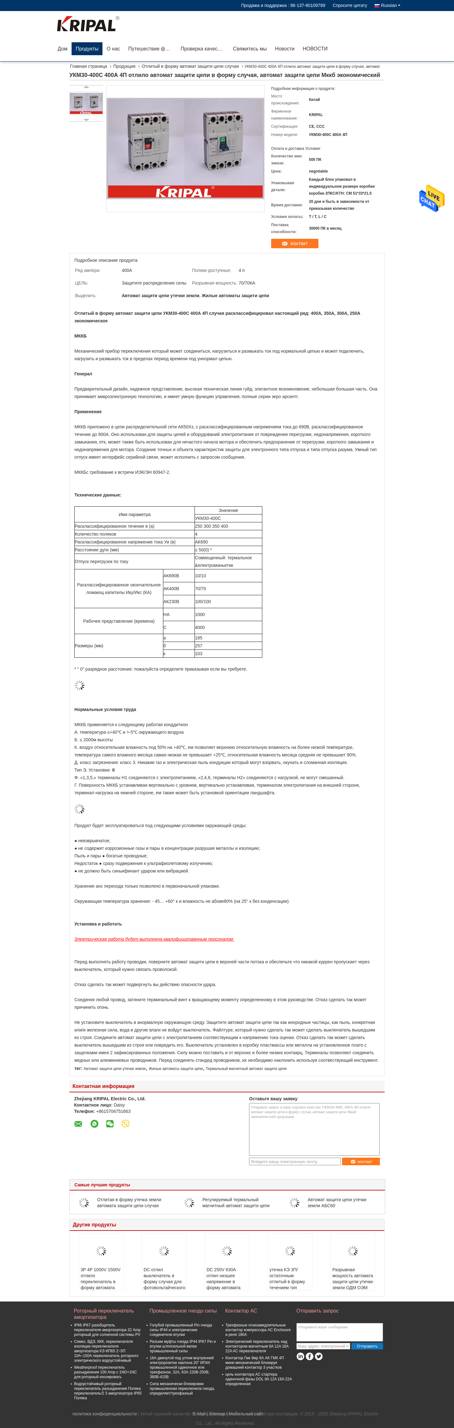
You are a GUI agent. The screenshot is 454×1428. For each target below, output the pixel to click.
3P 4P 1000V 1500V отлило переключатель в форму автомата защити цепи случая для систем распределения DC (100, 1287)
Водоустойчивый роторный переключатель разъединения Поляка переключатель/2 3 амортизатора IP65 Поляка (108, 1391)
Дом (62, 48)
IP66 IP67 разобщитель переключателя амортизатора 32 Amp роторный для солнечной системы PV (107, 1330)
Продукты (87, 48)
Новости (284, 48)
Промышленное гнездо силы (183, 1310)
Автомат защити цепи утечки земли (115, 1069)
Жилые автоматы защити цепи (176, 1069)
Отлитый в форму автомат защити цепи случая (190, 66)
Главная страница (88, 66)
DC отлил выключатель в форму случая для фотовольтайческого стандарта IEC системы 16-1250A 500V (164, 1287)
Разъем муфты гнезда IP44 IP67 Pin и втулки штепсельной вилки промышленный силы (183, 1346)
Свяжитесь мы (250, 48)
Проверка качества (203, 48)
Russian (390, 5)
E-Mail (199, 1413)
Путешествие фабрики (152, 48)
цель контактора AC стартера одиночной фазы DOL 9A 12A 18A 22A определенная (258, 1379)
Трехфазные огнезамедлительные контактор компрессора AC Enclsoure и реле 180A (258, 1330)
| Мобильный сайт (244, 1413)
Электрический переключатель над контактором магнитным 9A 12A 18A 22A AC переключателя (256, 1346)
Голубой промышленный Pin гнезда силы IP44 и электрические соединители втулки (181, 1330)
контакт (299, 243)
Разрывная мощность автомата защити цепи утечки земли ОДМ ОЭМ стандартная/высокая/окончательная (352, 1287)
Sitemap (217, 1413)
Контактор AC (241, 1310)
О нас (113, 48)
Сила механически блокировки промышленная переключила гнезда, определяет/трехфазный (182, 1389)
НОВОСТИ (315, 48)
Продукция (125, 66)
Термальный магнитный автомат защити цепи (246, 1069)
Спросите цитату (350, 5)
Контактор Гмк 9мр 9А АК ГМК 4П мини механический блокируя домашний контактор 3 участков (254, 1363)
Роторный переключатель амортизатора (104, 1314)
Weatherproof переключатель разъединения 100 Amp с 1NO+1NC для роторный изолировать (105, 1372)
